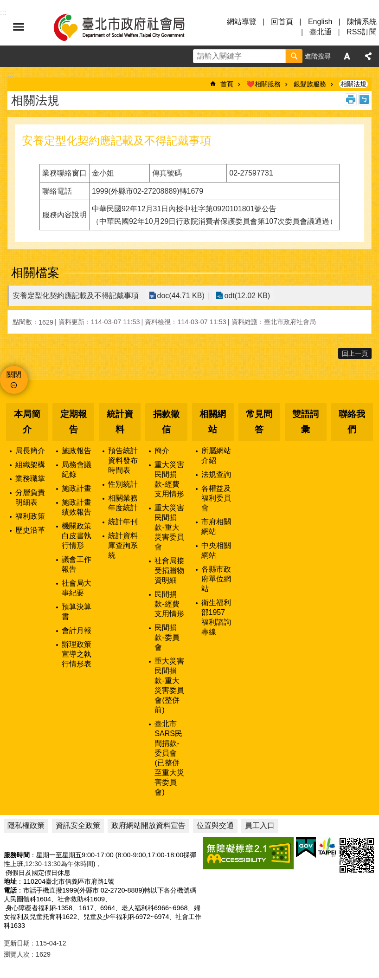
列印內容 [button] (351, 99)
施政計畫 (76, 488)
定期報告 (73, 421)
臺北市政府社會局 (130, 27)
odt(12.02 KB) (245, 296)
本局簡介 (27, 421)
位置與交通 (215, 825)
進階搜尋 (318, 56)
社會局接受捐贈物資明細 (169, 570)
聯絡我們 (352, 421)
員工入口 (260, 825)
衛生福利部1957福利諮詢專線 (216, 617)
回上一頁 (355, 353)
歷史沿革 (30, 530)
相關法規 (353, 84)
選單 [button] (18, 27)
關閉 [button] (13, 374)
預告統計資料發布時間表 (123, 460)
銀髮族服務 (310, 84)
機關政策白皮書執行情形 (76, 535)
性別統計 (123, 484)
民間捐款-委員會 (166, 637)
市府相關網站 (216, 526)
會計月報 (76, 630)
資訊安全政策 (78, 825)
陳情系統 (362, 22)
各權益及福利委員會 (216, 498)
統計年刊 (123, 522)
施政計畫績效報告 (76, 507)
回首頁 (282, 22)
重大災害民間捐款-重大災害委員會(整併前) (169, 685)
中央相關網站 (216, 550)
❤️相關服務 (263, 84)
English (320, 22)
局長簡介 (30, 451)
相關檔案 (35, 272)
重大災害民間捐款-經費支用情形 (169, 479)
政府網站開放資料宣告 (148, 825)
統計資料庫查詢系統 (123, 545)
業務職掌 (30, 478)
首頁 (226, 84)
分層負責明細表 (30, 497)
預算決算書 (76, 611)
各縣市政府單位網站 (216, 579)
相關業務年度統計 (123, 503)
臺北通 (320, 32)
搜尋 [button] (294, 56)
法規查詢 (216, 474)
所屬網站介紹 (216, 455)
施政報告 (76, 451)
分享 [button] (368, 56)
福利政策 (30, 516)
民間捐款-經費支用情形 (169, 604)
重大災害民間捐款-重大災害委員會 (169, 527)
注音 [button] (364, 99)
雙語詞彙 (305, 421)
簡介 (161, 451)
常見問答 (259, 421)
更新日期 (17, 943)
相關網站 (212, 421)
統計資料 (120, 421)
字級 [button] (347, 56)
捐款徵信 (166, 421)
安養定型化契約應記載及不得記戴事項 (76, 296)
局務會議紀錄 (76, 469)
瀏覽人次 (17, 954)
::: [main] (10, 74)
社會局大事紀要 (76, 588)
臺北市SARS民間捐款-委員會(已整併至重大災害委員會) (169, 758)
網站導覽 (242, 22)
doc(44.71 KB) (180, 296)
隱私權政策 (26, 825)
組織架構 (30, 465)
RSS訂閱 (362, 32)
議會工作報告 (76, 564)
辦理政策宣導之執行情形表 (76, 654)
